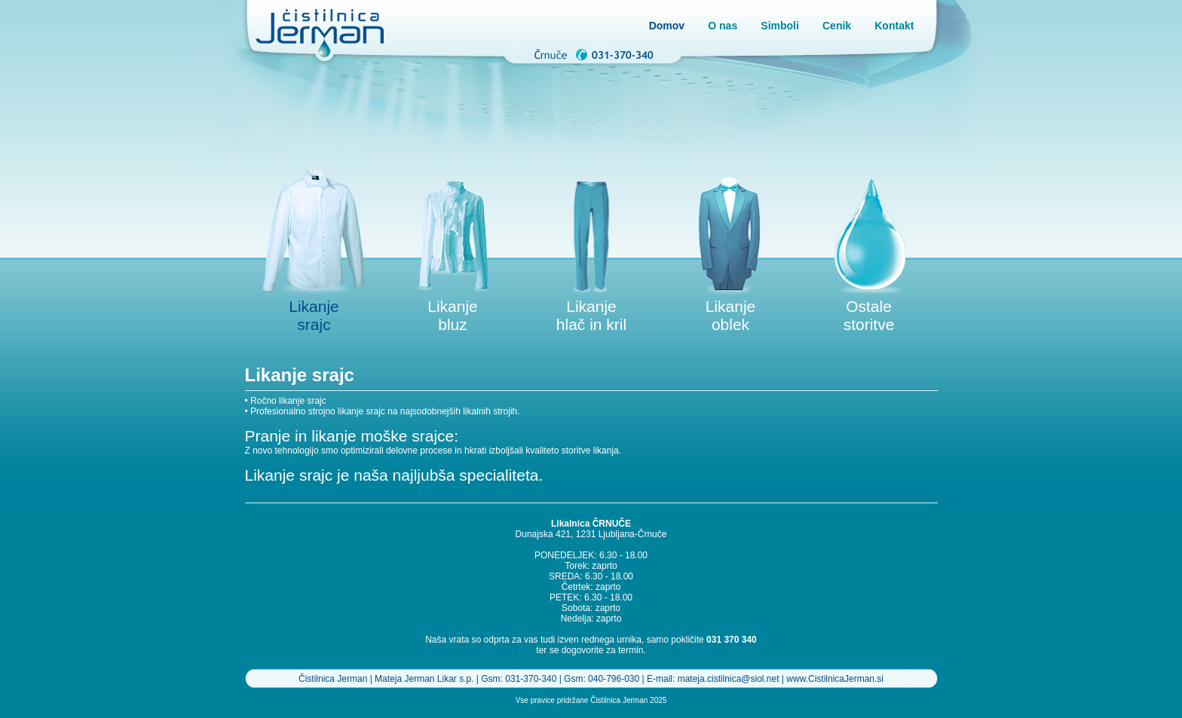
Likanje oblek (731, 315)
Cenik (836, 26)
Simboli (780, 26)
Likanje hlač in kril (591, 315)
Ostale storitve (869, 315)
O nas (722, 26)
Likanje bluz (452, 315)
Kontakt (894, 26)
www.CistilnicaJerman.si (834, 679)
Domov (666, 26)
